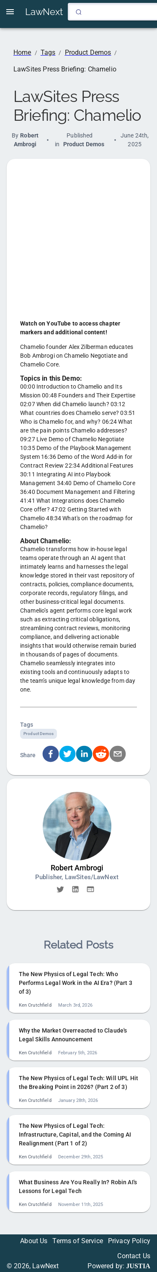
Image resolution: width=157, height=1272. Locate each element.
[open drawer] (10, 11)
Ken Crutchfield (35, 1005)
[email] (117, 755)
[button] (60, 889)
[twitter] (67, 755)
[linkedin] (84, 755)
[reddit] (101, 755)
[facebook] (50, 755)
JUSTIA (138, 1265)
